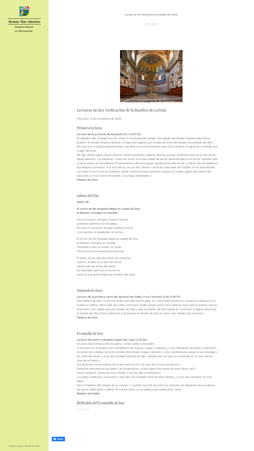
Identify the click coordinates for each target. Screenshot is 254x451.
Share (58, 439)
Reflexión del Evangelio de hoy (101, 402)
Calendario (83, 408)
